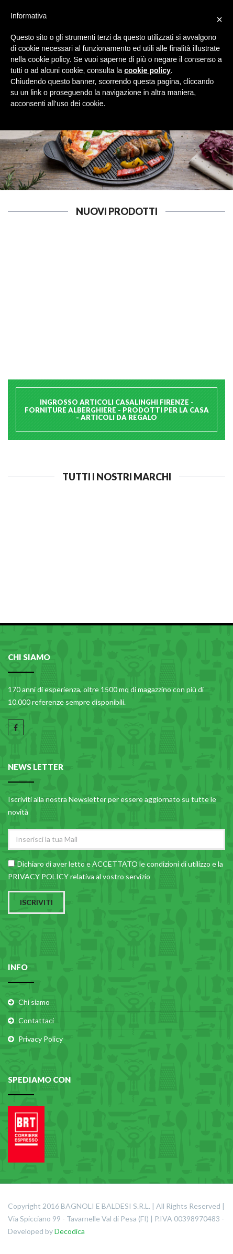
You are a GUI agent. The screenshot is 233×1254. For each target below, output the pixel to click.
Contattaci (36, 1020)
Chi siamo (34, 1002)
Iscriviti (36, 902)
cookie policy (147, 70)
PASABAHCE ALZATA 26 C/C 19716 (117, 308)
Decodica (69, 1231)
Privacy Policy (40, 1038)
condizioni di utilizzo (178, 863)
